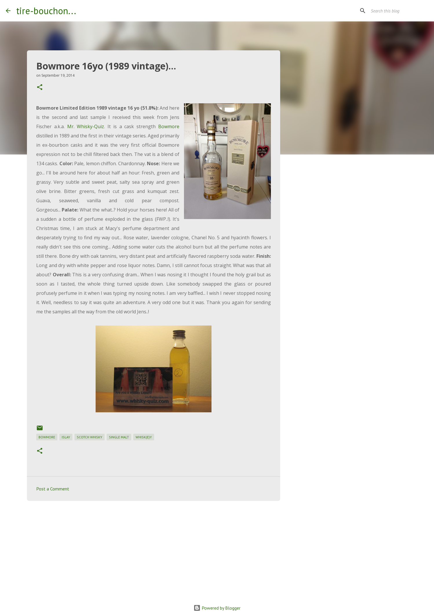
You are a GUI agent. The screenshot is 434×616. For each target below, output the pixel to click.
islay (66, 437)
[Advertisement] (153, 550)
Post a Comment (52, 489)
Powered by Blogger (217, 608)
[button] (39, 87)
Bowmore (168, 126)
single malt (119, 437)
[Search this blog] (399, 11)
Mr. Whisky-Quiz (85, 126)
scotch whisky (89, 437)
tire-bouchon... (46, 11)
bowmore (47, 437)
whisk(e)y (144, 437)
